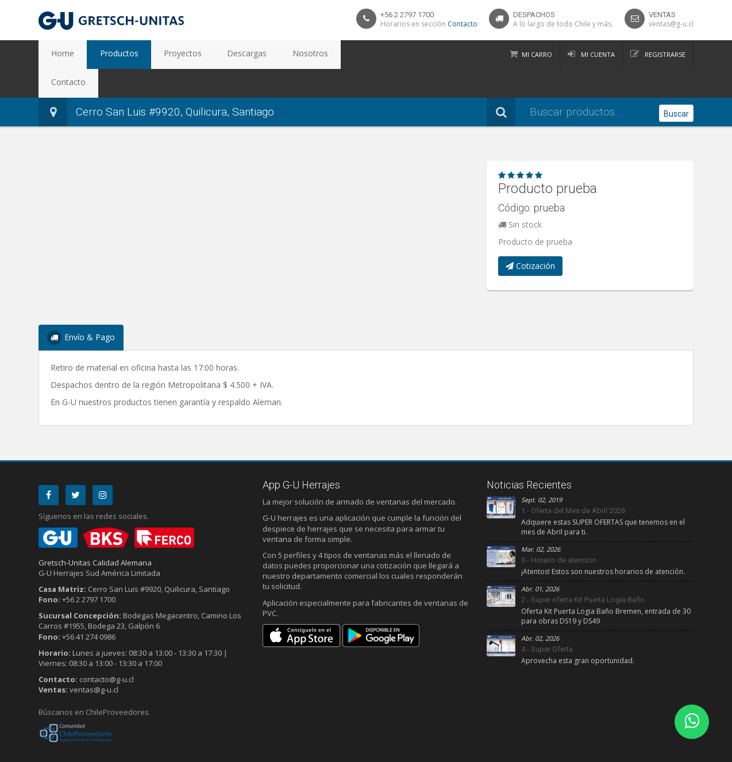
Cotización (530, 237)
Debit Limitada (667, 751)
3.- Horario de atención (558, 531)
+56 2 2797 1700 (407, 14)
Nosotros (261, 54)
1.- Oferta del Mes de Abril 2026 (573, 482)
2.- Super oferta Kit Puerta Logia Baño (583, 571)
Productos (103, 54)
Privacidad (78, 751)
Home (57, 54)
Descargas (209, 54)
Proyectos (155, 54)
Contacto (462, 24)
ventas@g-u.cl (671, 24)
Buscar (676, 83)
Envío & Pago (81, 309)
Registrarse (664, 54)
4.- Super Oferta (547, 620)
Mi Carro (537, 54)
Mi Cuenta (597, 54)
